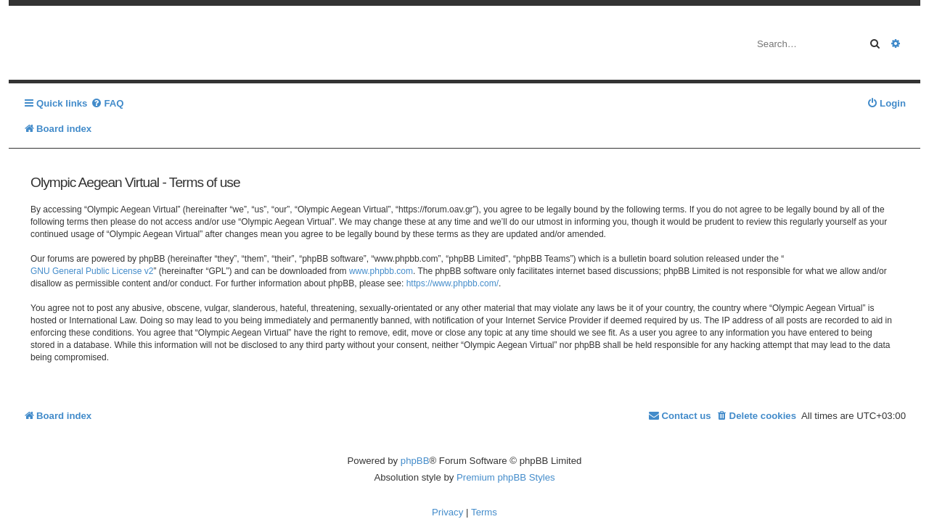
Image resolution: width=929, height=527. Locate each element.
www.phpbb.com (381, 271)
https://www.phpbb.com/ (452, 283)
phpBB (415, 460)
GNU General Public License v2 (91, 271)
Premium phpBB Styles (506, 477)
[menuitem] (107, 103)
